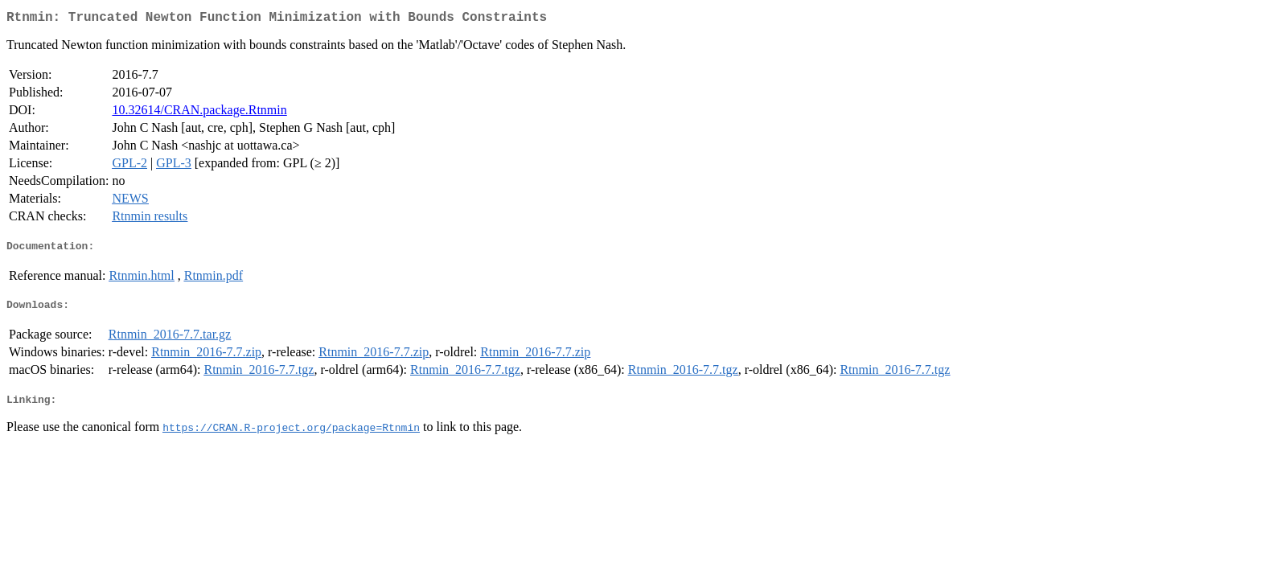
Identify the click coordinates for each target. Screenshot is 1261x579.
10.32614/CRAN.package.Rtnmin (199, 113)
